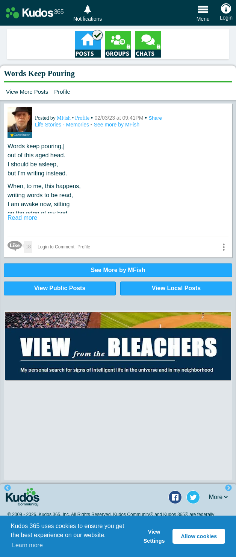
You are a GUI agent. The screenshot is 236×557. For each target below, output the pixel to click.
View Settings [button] (154, 536)
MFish (64, 118)
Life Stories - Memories (63, 125)
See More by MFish (118, 270)
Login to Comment (56, 247)
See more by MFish (116, 125)
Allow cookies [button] (199, 536)
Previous (7, 488)
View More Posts (27, 91)
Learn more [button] (27, 545)
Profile (62, 91)
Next (228, 488)
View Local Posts (176, 288)
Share (155, 118)
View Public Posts (60, 288)
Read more (22, 218)
